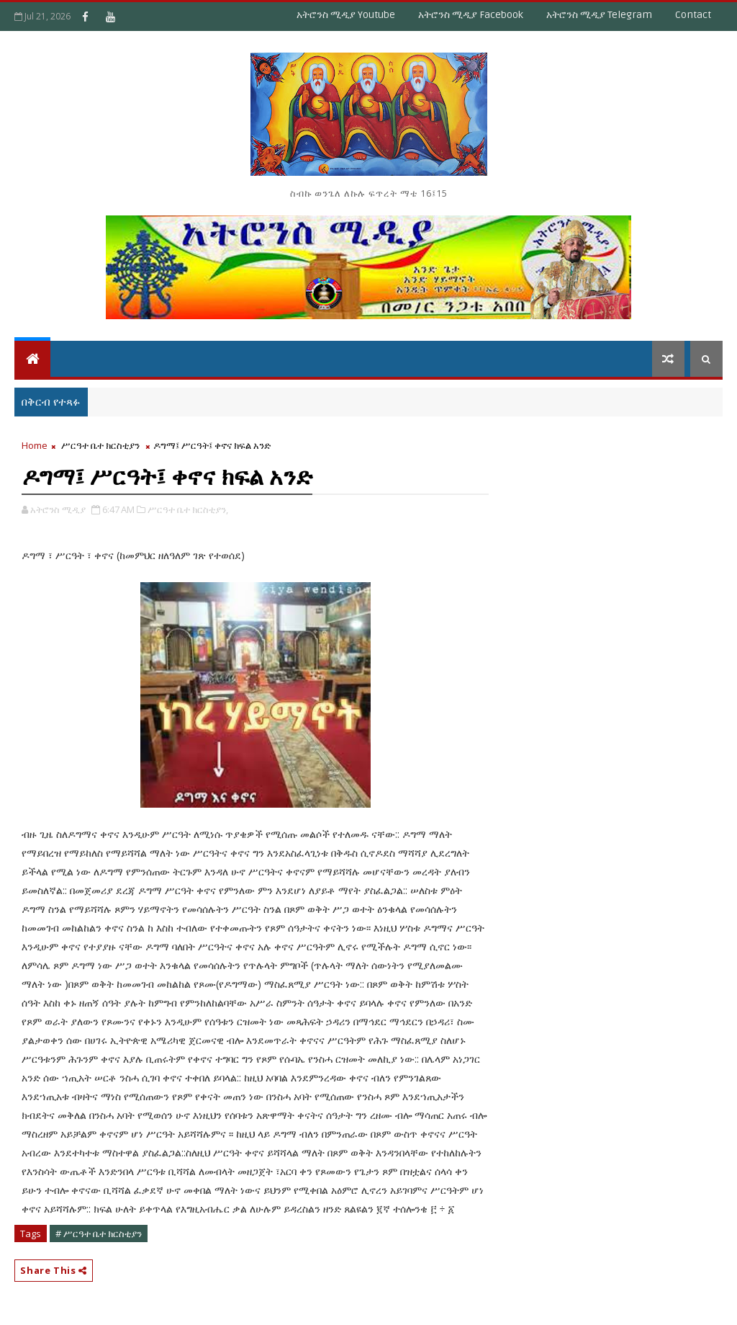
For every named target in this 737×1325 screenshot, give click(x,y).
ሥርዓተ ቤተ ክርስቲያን (100, 445)
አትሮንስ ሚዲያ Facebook (470, 15)
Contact (693, 15)
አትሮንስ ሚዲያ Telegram (599, 15)
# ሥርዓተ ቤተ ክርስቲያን (98, 1233)
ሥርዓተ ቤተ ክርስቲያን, (188, 509)
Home (35, 445)
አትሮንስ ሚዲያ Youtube (346, 15)
